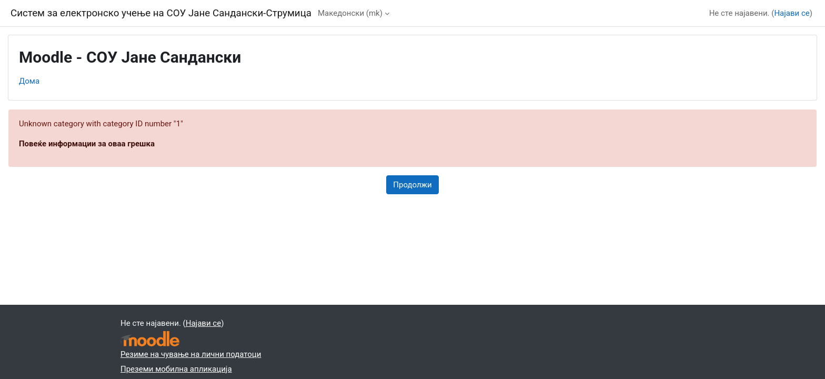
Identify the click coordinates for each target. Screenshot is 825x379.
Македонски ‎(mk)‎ (350, 13)
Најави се (791, 13)
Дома (29, 81)
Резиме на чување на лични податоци (190, 354)
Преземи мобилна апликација (176, 369)
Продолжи (412, 185)
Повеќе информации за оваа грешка (87, 143)
